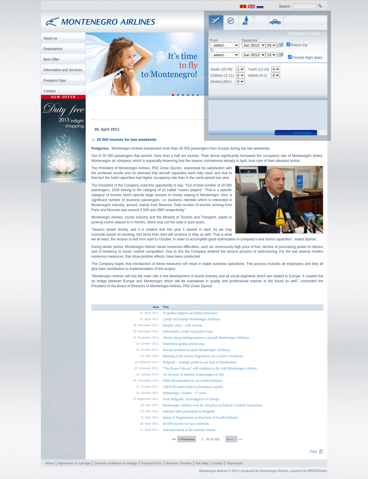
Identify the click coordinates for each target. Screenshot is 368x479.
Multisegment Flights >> (307, 33)
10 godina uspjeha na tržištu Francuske (190, 313)
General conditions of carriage (115, 463)
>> (240, 439)
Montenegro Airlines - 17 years (184, 393)
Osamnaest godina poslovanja (183, 344)
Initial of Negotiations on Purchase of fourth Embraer (200, 418)
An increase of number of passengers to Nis (193, 375)
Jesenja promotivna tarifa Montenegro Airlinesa (196, 350)
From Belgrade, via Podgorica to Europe (191, 399)
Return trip (299, 45)
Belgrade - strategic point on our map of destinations (199, 362)
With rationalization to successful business (192, 381)
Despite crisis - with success (182, 326)
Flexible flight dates (308, 58)
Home (50, 463)
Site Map (202, 463)
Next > (231, 439)
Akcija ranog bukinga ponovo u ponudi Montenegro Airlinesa (206, 338)
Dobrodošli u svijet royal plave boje (188, 332)
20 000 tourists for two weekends (186, 424)
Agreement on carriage (74, 463)
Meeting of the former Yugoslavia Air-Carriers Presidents (203, 356)
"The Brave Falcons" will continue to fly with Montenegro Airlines (210, 369)
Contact (217, 463)
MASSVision (317, 471)
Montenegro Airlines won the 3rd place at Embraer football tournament (212, 405)
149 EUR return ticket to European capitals (193, 387)
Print (316, 452)
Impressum (235, 463)
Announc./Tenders (179, 463)
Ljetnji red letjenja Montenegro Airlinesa (191, 319)
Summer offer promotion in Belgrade (189, 412)
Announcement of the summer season (189, 430)
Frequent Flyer (151, 463)
